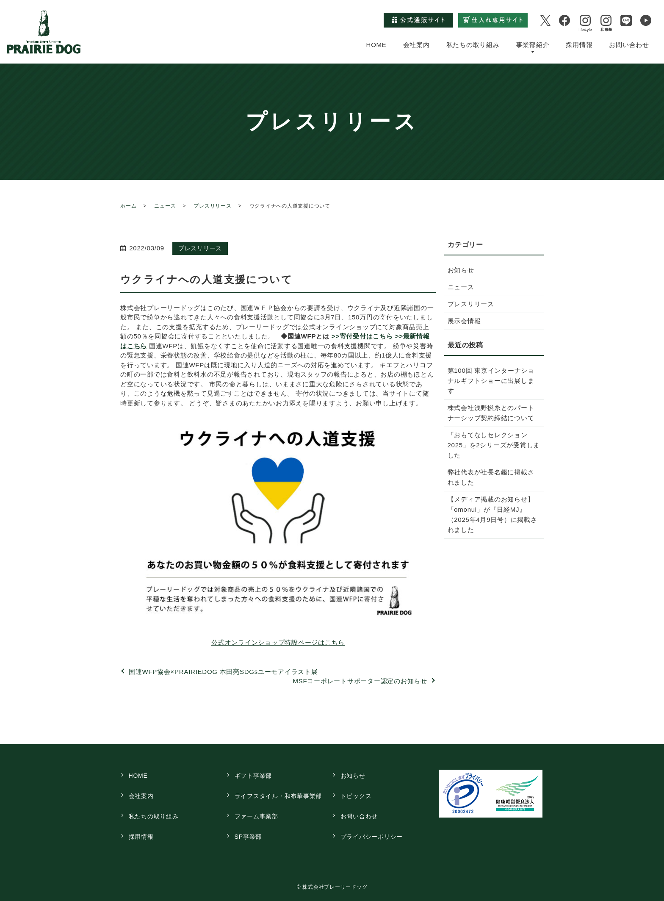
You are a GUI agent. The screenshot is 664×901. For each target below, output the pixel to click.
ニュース (165, 206)
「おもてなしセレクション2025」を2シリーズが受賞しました (494, 445)
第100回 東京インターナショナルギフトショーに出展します (491, 380)
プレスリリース (212, 206)
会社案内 (416, 44)
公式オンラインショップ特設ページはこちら (278, 642)
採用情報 (579, 44)
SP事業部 (248, 836)
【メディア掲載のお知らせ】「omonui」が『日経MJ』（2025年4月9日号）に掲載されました (492, 514)
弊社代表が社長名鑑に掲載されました (491, 477)
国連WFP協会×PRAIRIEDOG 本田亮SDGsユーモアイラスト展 (223, 671)
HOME (376, 44)
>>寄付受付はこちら (362, 336)
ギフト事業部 (253, 775)
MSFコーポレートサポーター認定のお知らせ (360, 681)
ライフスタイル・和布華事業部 (278, 796)
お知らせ (461, 270)
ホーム (128, 206)
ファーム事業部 (256, 816)
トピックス (356, 796)
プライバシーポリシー (371, 836)
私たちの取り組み (473, 44)
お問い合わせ (629, 44)
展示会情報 (464, 320)
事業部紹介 (533, 44)
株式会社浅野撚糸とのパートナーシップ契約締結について (491, 412)
